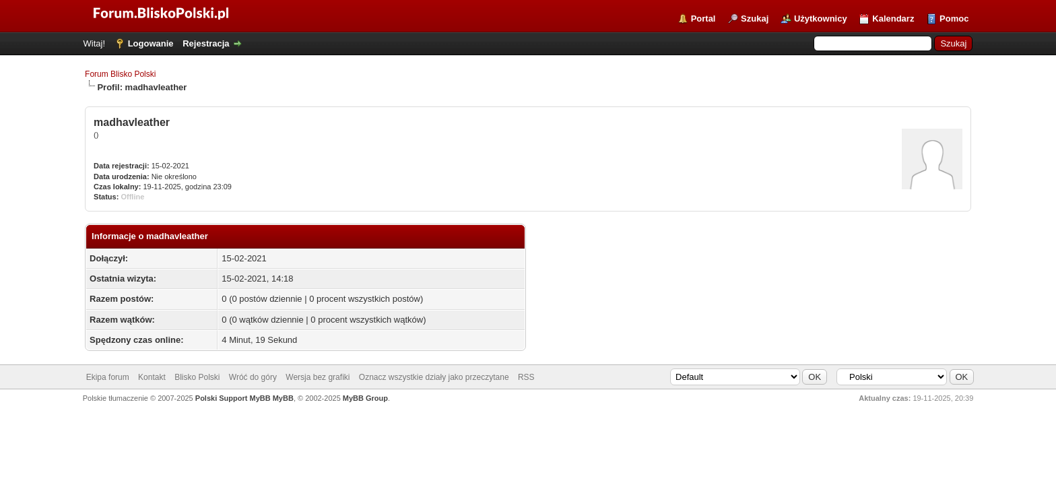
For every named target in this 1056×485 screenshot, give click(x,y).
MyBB (283, 398)
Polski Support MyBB (233, 398)
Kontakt (152, 377)
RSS (526, 377)
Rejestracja (206, 43)
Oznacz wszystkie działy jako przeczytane (434, 377)
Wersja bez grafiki (318, 377)
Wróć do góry (253, 377)
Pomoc (953, 18)
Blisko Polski (197, 377)
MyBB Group (365, 398)
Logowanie (151, 43)
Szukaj (754, 18)
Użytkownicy (820, 18)
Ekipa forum (107, 377)
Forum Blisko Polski (120, 74)
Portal (703, 18)
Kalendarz (893, 18)
